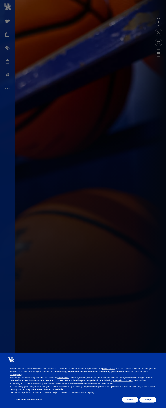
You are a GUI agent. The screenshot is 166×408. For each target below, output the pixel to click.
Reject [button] (130, 399)
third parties (63, 377)
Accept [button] (147, 399)
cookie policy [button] (16, 374)
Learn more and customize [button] (28, 399)
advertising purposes (123, 380)
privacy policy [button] (108, 368)
